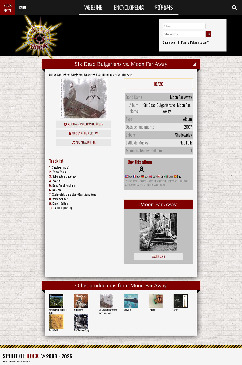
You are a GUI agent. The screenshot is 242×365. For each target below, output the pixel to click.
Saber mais (158, 256)
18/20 (158, 83)
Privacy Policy (23, 361)
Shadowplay (183, 135)
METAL (8, 10)
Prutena (152, 309)
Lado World (53, 330)
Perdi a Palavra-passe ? (195, 42)
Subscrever (169, 42)
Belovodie (127, 309)
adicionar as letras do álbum (83, 124)
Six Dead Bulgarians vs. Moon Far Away (108, 311)
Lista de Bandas (56, 74)
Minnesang (78, 309)
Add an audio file (83, 142)
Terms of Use (9, 361)
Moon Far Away (85, 74)
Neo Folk (71, 74)
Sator (176, 309)
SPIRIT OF (21, 356)
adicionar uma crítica (83, 133)
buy (130, 176)
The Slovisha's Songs (82, 330)
